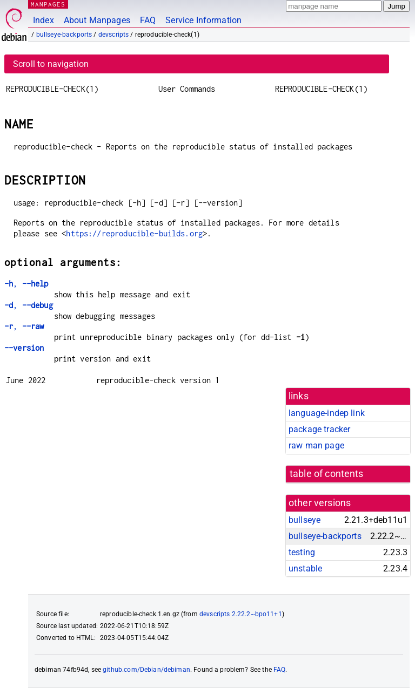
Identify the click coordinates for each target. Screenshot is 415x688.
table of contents (327, 473)
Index (43, 20)
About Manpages (97, 20)
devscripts (113, 34)
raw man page (316, 445)
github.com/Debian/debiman (146, 669)
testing (302, 552)
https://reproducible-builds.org (134, 233)
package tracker (319, 429)
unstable (305, 568)
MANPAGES (48, 4)
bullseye (304, 520)
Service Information (203, 20)
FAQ (148, 20)
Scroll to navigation (51, 64)
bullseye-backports (64, 34)
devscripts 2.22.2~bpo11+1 (240, 614)
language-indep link (327, 413)
